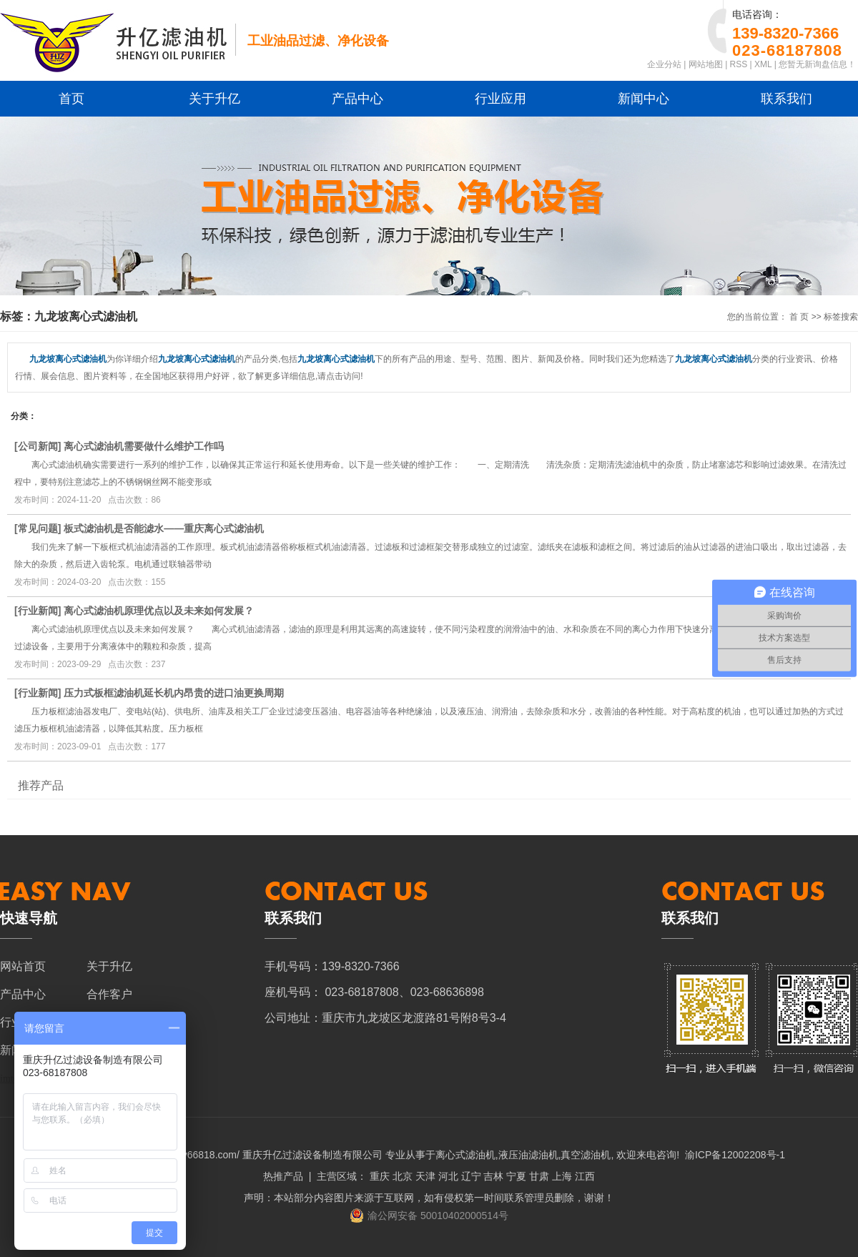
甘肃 (539, 1176)
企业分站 (664, 64)
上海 (562, 1176)
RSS (739, 64)
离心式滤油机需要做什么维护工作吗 (144, 446)
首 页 (799, 317)
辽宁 (471, 1176)
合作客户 (109, 994)
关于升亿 (214, 99)
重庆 (380, 1176)
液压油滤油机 (528, 1154)
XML (762, 64)
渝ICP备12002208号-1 (735, 1154)
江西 (585, 1176)
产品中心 (357, 99)
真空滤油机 (586, 1154)
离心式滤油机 (465, 1154)
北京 (403, 1176)
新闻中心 (643, 99)
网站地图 (706, 64)
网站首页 (23, 966)
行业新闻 (38, 610)
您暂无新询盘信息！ (817, 64)
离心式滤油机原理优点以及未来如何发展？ (159, 610)
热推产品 (283, 1176)
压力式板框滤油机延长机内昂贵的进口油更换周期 (174, 693)
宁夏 (516, 1176)
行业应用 (500, 99)
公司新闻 (38, 446)
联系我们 (786, 99)
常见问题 (38, 528)
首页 (71, 99)
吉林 (493, 1176)
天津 (425, 1176)
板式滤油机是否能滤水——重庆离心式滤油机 (164, 528)
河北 (448, 1176)
